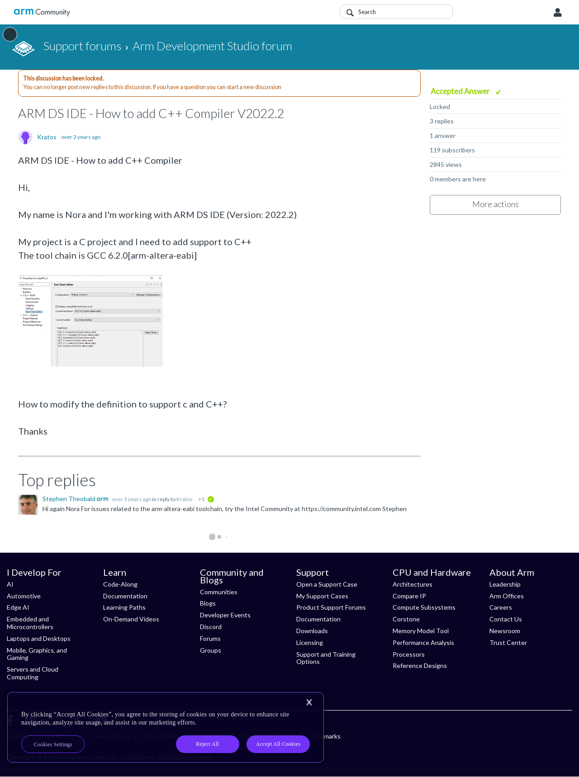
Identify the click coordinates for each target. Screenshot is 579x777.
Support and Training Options (326, 658)
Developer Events (225, 615)
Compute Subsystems (424, 607)
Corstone (406, 619)
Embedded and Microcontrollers (30, 622)
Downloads (312, 631)
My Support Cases (322, 596)
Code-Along (120, 584)
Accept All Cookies (278, 744)
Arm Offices (506, 596)
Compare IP (409, 596)
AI (10, 584)
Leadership (505, 584)
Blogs (208, 603)
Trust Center (508, 642)
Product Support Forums (331, 607)
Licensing (309, 642)
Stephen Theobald (70, 498)
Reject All (207, 744)
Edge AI (18, 607)
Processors (409, 654)
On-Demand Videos (131, 619)
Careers (500, 607)
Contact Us (505, 619)
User (557, 12)
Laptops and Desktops (39, 638)
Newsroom (504, 631)
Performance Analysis (423, 642)
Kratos (47, 137)
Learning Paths (124, 607)
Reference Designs (420, 665)
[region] (165, 727)
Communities (218, 592)
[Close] (309, 702)
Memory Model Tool (421, 631)
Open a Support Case (326, 584)
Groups (210, 650)
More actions (495, 204)
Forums (210, 638)
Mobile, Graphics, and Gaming (37, 654)
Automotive (24, 596)
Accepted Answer (461, 91)
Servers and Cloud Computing (32, 673)
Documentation (125, 596)
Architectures (412, 584)
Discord (211, 626)
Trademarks (324, 736)
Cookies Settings (53, 744)
